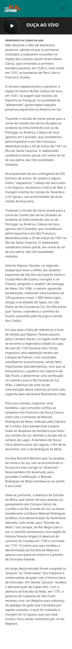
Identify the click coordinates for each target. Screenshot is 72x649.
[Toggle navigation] (62, 8)
